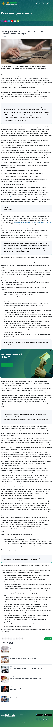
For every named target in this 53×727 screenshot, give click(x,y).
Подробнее (7, 365)
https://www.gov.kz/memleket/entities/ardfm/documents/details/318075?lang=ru (32, 222)
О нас (21, 714)
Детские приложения (25, 719)
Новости (22, 717)
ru (36, 3)
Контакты (22, 722)
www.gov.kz (10, 196)
